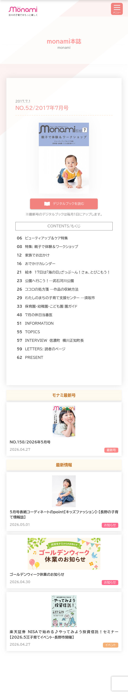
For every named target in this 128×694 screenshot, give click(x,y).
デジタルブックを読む (68, 203)
